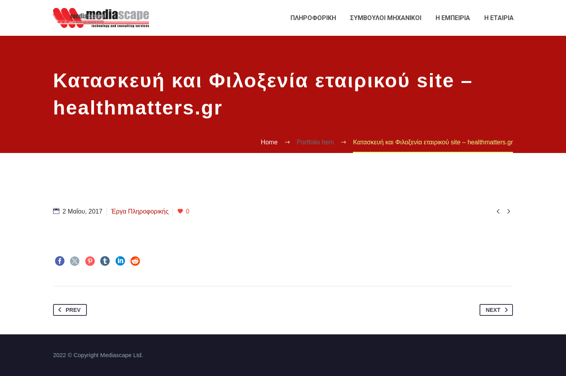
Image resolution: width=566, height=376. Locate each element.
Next (498, 310)
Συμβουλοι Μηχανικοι (385, 18)
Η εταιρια (499, 18)
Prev (68, 310)
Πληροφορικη (313, 18)
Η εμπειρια (453, 18)
